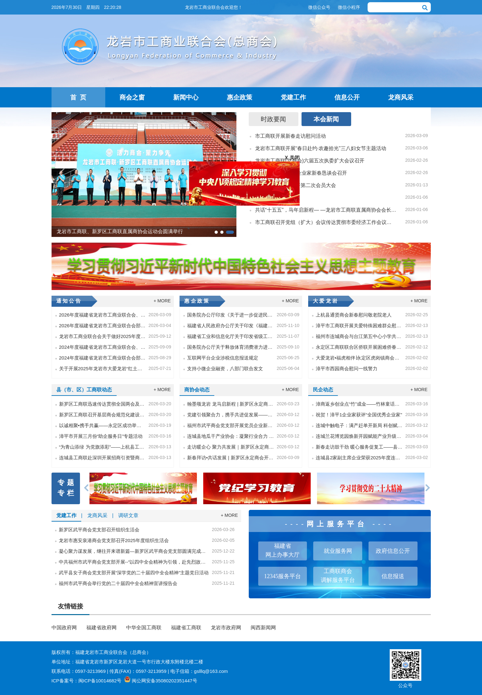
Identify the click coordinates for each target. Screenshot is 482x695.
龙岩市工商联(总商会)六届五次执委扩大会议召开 (310, 160)
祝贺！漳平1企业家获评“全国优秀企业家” (359, 414)
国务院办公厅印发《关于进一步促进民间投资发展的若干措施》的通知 (230, 314)
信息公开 (347, 97)
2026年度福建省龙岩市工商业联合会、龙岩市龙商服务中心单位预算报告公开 (102, 314)
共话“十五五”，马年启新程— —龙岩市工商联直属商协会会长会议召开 (325, 210)
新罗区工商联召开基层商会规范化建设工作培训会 (102, 414)
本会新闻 (326, 119)
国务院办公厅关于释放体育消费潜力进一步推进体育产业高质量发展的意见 (230, 347)
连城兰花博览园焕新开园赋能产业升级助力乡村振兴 (359, 436)
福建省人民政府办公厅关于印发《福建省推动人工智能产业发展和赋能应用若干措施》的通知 (230, 325)
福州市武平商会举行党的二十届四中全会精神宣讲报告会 (118, 583)
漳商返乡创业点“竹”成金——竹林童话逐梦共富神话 (359, 404)
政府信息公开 (393, 551)
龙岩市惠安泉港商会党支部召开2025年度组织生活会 (114, 540)
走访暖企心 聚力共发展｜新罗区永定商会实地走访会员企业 (230, 447)
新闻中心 (185, 97)
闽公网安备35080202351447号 (164, 680)
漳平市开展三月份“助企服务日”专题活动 (101, 436)
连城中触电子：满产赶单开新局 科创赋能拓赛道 (359, 425)
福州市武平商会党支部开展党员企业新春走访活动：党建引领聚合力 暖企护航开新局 (230, 425)
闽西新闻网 (263, 627)
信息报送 (392, 576)
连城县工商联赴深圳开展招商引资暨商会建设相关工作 (102, 457)
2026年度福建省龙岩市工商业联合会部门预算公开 (102, 325)
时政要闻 (273, 119)
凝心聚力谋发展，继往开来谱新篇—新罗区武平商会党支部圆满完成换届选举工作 (134, 551)
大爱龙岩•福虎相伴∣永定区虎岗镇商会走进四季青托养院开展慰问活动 (359, 357)
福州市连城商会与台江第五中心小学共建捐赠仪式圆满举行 (359, 336)
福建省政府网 (101, 627)
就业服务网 (338, 551)
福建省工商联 (186, 627)
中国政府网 (64, 627)
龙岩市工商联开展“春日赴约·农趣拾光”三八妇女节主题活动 (320, 148)
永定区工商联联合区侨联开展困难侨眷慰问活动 (359, 347)
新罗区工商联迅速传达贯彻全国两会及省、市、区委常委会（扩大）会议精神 (102, 404)
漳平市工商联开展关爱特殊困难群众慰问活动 (359, 325)
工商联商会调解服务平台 (338, 575)
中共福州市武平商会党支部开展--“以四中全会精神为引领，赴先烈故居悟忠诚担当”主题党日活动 (134, 562)
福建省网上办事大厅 (282, 550)
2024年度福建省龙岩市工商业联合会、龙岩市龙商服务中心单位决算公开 (102, 347)
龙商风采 (400, 97)
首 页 (78, 97)
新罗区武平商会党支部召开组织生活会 (99, 529)
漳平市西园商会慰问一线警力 (346, 368)
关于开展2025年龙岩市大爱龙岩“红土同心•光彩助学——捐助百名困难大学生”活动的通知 (102, 368)
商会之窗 (132, 97)
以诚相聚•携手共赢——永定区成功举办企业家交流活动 (102, 425)
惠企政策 (239, 97)
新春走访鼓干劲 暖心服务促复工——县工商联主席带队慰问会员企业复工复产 (359, 447)
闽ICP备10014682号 (100, 680)
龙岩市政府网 (226, 627)
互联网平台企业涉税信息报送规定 (222, 357)
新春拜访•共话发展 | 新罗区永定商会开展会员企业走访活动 (230, 457)
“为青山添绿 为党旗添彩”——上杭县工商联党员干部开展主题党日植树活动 (102, 447)
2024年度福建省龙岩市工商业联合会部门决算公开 (102, 357)
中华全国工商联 (144, 627)
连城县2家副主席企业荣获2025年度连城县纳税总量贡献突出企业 (359, 457)
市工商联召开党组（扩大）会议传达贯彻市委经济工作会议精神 (325, 222)
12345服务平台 (282, 576)
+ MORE (162, 300)
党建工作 (293, 97)
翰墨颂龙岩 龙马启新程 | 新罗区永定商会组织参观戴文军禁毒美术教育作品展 (230, 404)
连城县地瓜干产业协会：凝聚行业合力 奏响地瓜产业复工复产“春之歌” (230, 436)
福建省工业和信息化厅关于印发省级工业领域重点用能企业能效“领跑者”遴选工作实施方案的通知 (230, 336)
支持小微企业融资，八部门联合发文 (225, 368)
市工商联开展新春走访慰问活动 (290, 136)
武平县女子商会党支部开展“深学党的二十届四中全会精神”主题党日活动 (134, 572)
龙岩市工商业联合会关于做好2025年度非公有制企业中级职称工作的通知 (102, 336)
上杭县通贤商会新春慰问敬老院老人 (354, 314)
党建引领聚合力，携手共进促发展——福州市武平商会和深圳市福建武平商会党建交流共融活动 (230, 414)
